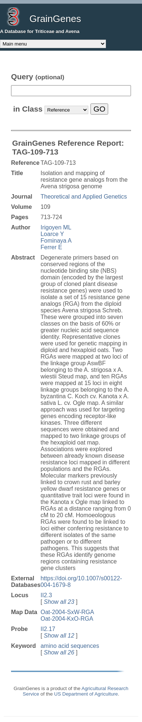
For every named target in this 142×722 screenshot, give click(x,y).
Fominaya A (55, 240)
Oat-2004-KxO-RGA (66, 619)
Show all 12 (59, 635)
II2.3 (46, 595)
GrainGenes (55, 18)
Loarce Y (52, 234)
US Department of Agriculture (86, 694)
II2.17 (47, 629)
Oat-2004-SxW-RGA (67, 612)
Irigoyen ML (55, 227)
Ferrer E (51, 247)
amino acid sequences (69, 646)
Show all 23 (59, 602)
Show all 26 (59, 652)
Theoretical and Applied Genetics (83, 196)
